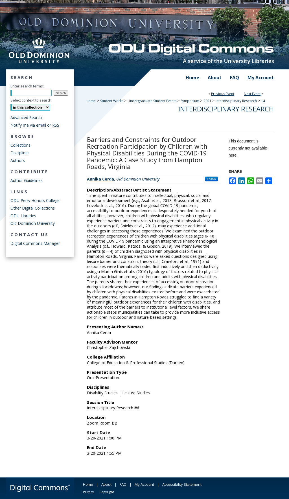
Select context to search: (31, 100)
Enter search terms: (27, 86)
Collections (20, 145)
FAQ (123, 484)
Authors (17, 160)
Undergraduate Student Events (152, 100)
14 (263, 100)
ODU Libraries (23, 215)
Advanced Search (26, 117)
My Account (144, 484)
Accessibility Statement (182, 484)
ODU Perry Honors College (35, 200)
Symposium (190, 100)
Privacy (88, 492)
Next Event (252, 93)
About (106, 484)
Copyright (106, 492)
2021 (207, 100)
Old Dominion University (32, 223)
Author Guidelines (26, 180)
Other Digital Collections (32, 208)
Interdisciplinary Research (237, 100)
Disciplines (20, 152)
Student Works (112, 100)
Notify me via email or (34, 125)
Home (91, 100)
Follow (211, 179)
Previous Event (222, 93)
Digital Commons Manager (35, 243)
